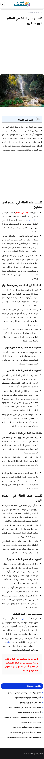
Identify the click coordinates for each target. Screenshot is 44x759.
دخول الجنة (33, 220)
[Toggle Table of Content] (37, 119)
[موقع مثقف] (22, 3)
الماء (9, 642)
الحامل (24, 618)
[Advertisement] (22, 49)
